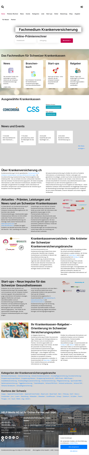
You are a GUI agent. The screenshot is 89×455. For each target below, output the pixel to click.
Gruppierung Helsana (28, 378)
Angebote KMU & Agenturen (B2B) (33, 426)
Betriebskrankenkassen (8, 376)
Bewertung (63, 14)
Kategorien (35, 14)
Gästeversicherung (24, 376)
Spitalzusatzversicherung (9, 383)
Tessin (80, 396)
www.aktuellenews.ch (7, 225)
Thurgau (4, 399)
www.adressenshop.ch (37, 300)
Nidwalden (33, 396)
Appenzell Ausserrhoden (15, 394)
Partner (13, 19)
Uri (9, 399)
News (22, 14)
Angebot (77, 14)
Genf (71, 394)
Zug (23, 399)
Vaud (13, 399)
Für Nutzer (5, 19)
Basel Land (44, 394)
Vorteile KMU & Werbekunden (33, 431)
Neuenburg (24, 396)
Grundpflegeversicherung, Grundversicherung (66, 376)
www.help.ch (72, 255)
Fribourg (65, 394)
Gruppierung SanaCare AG (45, 378)
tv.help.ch (63, 345)
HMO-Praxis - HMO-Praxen (63, 378)
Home (3, 14)
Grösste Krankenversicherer (41, 376)
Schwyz (59, 396)
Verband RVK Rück (51, 383)
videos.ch (72, 345)
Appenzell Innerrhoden (32, 394)
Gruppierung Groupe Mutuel (10, 378)
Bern (59, 394)
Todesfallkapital (39, 383)
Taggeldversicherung (25, 383)
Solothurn (66, 396)
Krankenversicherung (48, 381)
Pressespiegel (50, 428)
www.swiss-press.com (7, 223)
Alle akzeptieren (74, 447)
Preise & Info (51, 114)
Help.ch (20, 450)
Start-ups (49, 14)
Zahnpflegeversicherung (24, 386)
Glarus (76, 394)
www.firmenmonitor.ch (37, 302)
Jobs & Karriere (51, 425)
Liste (42, 14)
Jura (12, 396)
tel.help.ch (76, 257)
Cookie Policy (74, 443)
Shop (70, 14)
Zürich (28, 399)
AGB (52, 450)
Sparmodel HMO (76, 381)
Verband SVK (78, 383)
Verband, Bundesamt (8, 386)
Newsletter (27, 433)
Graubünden (5, 396)
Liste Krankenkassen (53, 107)
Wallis (18, 399)
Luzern (17, 396)
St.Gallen (73, 396)
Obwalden (41, 396)
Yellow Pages (50, 431)
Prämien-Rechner (12, 14)
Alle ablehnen (74, 451)
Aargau (3, 394)
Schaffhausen (50, 396)
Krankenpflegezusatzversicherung (29, 381)
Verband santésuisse (65, 383)
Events (28, 14)
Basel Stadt (53, 394)
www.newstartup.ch (49, 298)
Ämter (56, 14)
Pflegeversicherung (63, 381)
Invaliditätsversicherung (9, 381)
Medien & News (51, 423)
